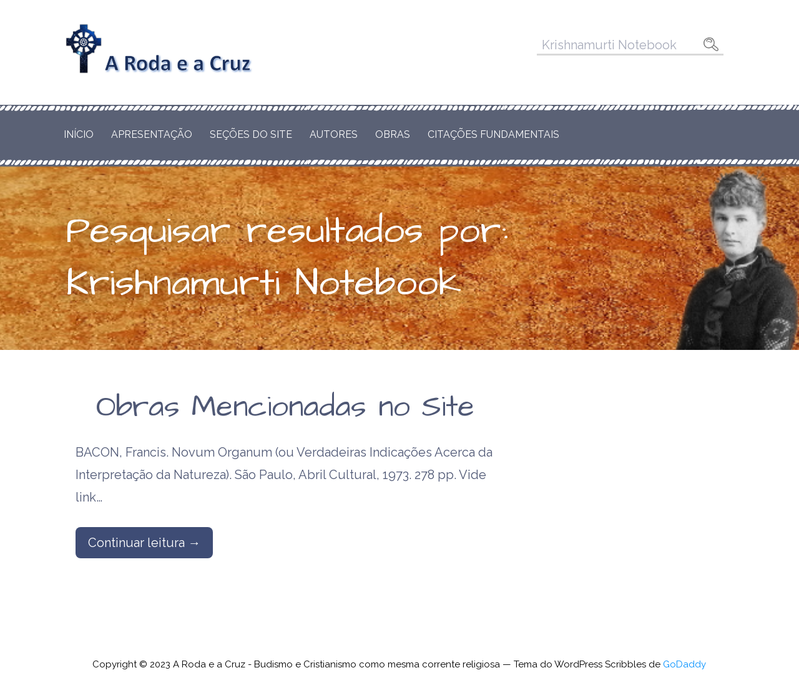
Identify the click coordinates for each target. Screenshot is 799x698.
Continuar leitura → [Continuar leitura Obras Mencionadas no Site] (144, 542)
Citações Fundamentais (493, 134)
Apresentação (151, 134)
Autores (334, 134)
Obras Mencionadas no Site (285, 407)
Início (79, 134)
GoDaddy (684, 664)
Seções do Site (251, 134)
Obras (392, 134)
